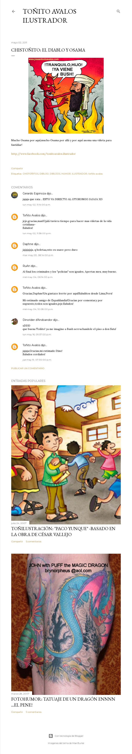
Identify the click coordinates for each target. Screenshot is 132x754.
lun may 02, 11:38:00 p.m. (37, 233)
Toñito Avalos (31, 215)
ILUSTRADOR (79, 173)
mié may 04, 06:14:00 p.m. (38, 277)
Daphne (28, 244)
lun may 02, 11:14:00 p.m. (37, 204)
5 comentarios (33, 541)
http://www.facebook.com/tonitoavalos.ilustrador (43, 153)
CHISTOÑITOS (30, 173)
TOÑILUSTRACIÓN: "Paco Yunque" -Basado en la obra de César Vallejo (63, 531)
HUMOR (66, 173)
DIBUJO (44, 173)
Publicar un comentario (28, 368)
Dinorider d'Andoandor (37, 320)
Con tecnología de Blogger (66, 736)
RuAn (26, 266)
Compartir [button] (17, 168)
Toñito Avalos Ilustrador (49, 16)
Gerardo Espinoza (34, 193)
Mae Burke (78, 743)
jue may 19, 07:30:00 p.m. (37, 359)
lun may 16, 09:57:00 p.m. (37, 334)
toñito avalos (95, 173)
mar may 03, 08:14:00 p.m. (38, 255)
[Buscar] (118, 10)
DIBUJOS (55, 173)
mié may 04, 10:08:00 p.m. (38, 309)
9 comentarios (33, 711)
